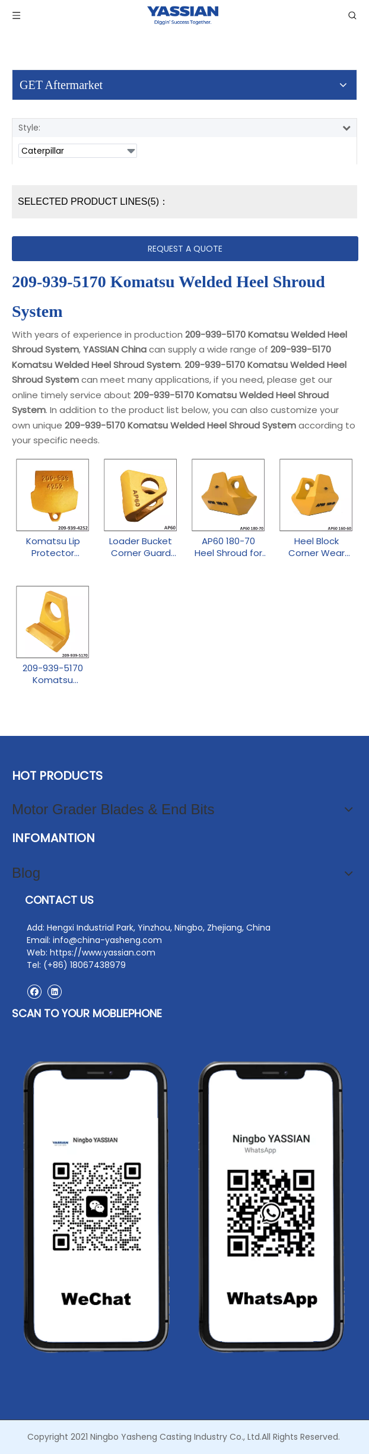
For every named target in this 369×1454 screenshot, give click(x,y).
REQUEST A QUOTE (185, 249)
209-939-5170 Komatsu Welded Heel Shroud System (53, 674)
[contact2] (184, 1207)
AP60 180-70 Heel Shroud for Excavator (228, 547)
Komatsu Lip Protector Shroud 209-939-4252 (53, 547)
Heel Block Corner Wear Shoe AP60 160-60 (316, 547)
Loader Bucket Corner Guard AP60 (140, 547)
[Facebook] (34, 991)
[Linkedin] (54, 991)
